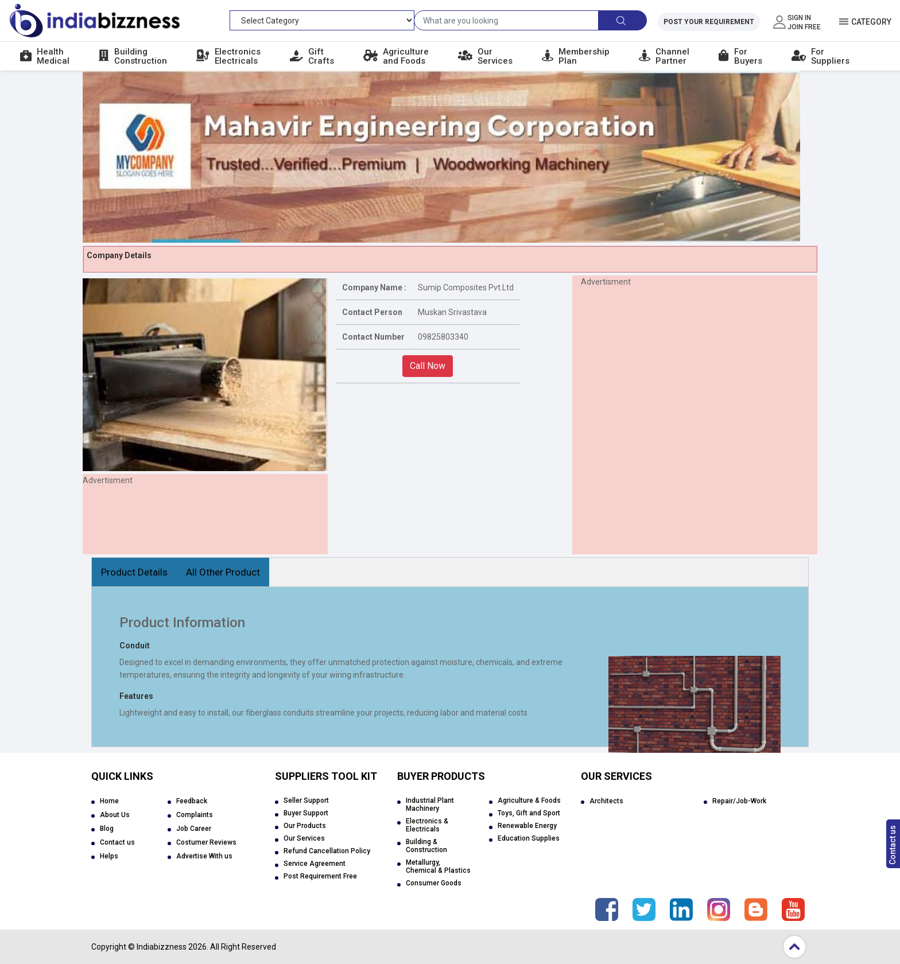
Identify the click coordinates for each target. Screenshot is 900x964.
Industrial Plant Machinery (430, 804)
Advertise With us (204, 856)
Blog (107, 829)
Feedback (191, 801)
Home (109, 801)
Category (871, 21)
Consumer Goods (433, 883)
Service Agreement (315, 864)
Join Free (804, 27)
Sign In (799, 18)
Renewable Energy (527, 826)
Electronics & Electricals (427, 825)
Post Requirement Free (320, 876)
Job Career (193, 829)
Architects (606, 801)
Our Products (305, 826)
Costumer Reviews (206, 842)
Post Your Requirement (709, 22)
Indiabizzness (162, 946)
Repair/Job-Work (739, 801)
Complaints (194, 815)
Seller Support (306, 800)
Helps (109, 856)
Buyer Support (306, 813)
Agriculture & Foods (529, 800)
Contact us (892, 845)
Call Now (427, 365)
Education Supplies (529, 838)
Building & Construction (426, 846)
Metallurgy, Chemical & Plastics (438, 866)
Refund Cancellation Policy (327, 851)
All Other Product (223, 572)
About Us (115, 815)
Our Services (304, 838)
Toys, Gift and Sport (529, 813)
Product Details (134, 572)
